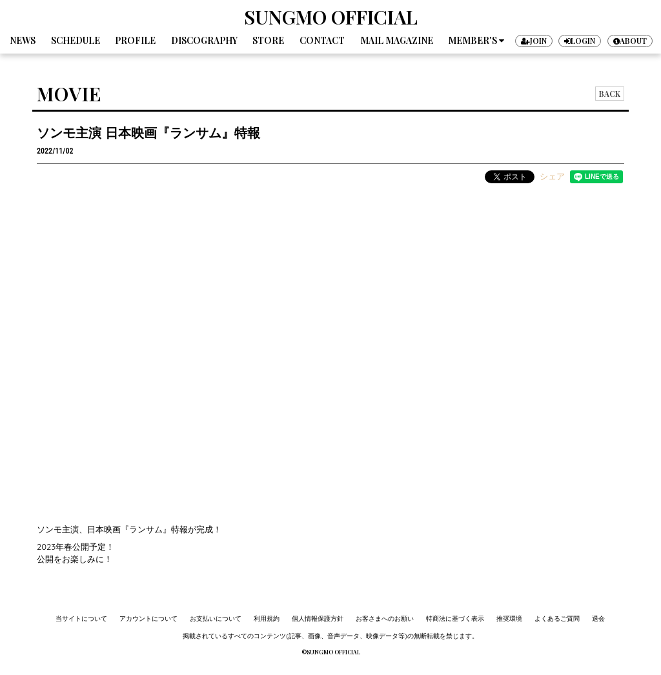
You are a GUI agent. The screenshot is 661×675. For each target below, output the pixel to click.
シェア (552, 176)
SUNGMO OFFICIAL (331, 17)
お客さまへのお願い (385, 618)
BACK (609, 93)
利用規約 (267, 618)
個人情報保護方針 (317, 618)
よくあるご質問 (557, 618)
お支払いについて (215, 618)
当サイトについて (81, 618)
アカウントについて (148, 618)
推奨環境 (509, 618)
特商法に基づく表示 (455, 618)
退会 (598, 618)
